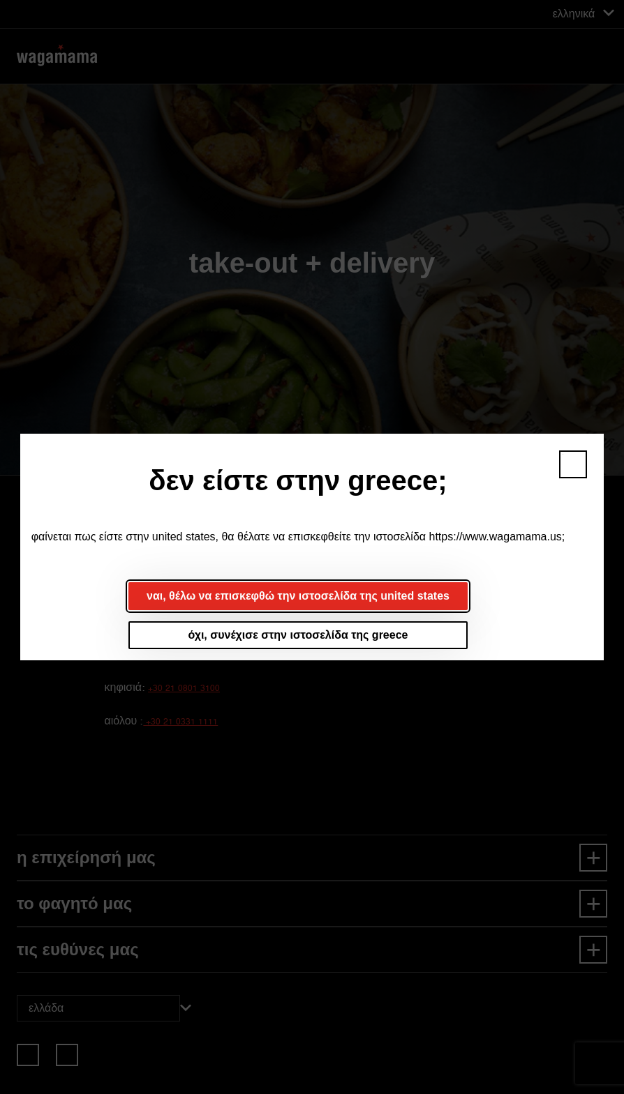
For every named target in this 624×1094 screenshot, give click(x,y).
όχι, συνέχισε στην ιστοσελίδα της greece (298, 635)
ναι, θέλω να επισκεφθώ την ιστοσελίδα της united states (298, 596)
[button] (573, 464)
